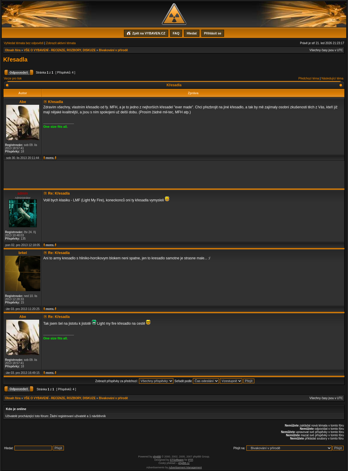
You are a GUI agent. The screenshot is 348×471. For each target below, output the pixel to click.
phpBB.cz (184, 463)
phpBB (157, 456)
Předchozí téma (309, 78)
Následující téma (332, 78)
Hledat (192, 33)
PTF (190, 459)
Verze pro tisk (13, 78)
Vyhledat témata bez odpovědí (24, 43)
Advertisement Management (185, 467)
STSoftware (177, 459)
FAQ (176, 33)
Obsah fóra (13, 50)
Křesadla (15, 59)
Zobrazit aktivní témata (61, 43)
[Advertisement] (174, 174)
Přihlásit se (212, 33)
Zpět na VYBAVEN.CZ (146, 32)
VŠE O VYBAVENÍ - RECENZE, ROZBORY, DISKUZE (60, 50)
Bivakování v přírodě (113, 50)
